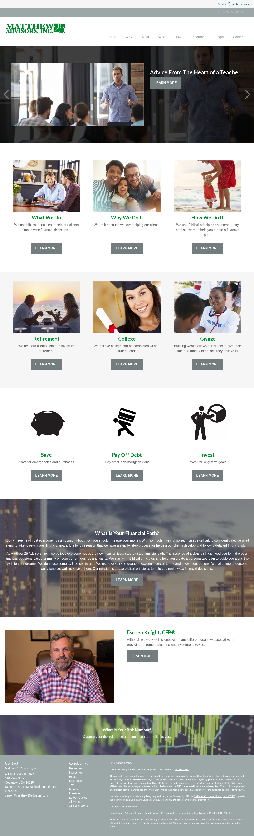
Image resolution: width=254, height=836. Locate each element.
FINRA (221, 813)
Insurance (75, 781)
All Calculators (78, 806)
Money (73, 790)
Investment (76, 773)
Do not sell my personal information (191, 800)
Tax (71, 785)
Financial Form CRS (124, 763)
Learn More (165, 83)
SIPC (230, 813)
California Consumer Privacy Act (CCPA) (214, 796)
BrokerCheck (182, 770)
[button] (121, 31)
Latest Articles (78, 798)
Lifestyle (74, 794)
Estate (73, 777)
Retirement (76, 769)
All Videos (75, 802)
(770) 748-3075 (230, 12)
